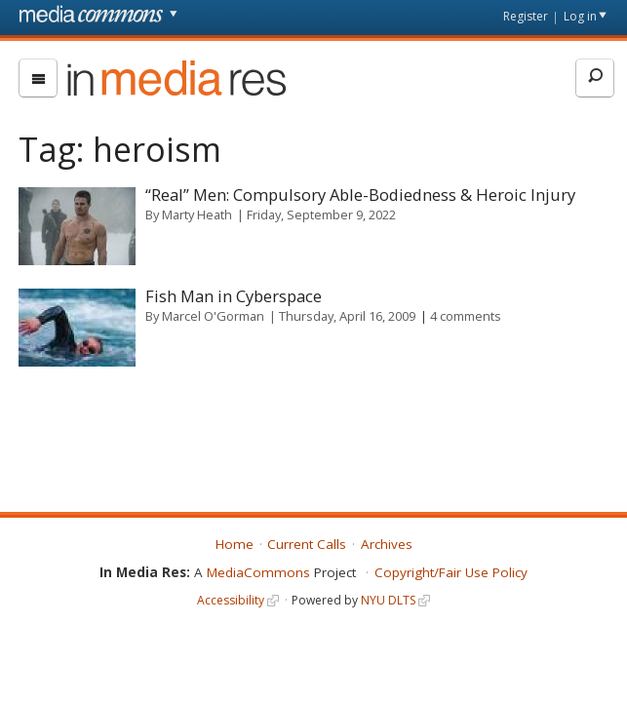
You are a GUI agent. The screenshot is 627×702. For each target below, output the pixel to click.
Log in (580, 16)
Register (525, 16)
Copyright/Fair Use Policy (451, 572)
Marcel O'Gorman (213, 316)
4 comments (465, 316)
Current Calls (306, 544)
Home (235, 544)
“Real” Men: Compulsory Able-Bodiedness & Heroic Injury (360, 194)
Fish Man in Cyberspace (233, 296)
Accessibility (230, 600)
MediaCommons (258, 572)
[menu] (38, 78)
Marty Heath (197, 214)
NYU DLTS (388, 600)
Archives (386, 544)
